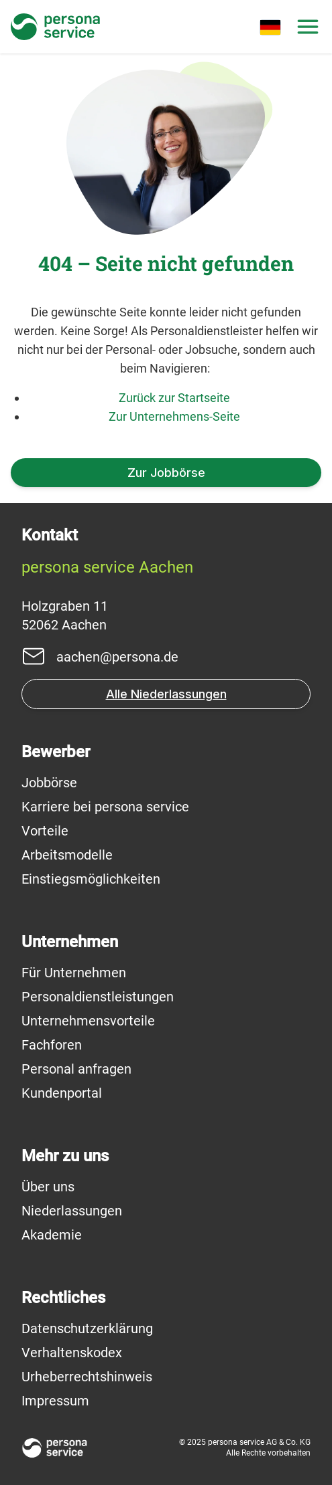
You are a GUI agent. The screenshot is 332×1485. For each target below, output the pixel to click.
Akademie (51, 1235)
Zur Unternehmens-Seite (174, 416)
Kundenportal (61, 1093)
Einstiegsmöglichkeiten (90, 879)
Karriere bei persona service (105, 807)
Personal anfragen (76, 1069)
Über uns (47, 1187)
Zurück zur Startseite (174, 398)
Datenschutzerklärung (87, 1328)
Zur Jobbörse (166, 473)
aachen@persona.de (117, 657)
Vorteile (44, 831)
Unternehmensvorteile (88, 1021)
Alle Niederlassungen (166, 694)
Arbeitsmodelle (67, 855)
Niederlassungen (71, 1211)
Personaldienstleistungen (97, 997)
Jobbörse (49, 783)
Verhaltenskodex (71, 1353)
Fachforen (51, 1045)
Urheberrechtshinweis (86, 1377)
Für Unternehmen (73, 973)
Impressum (55, 1401)
